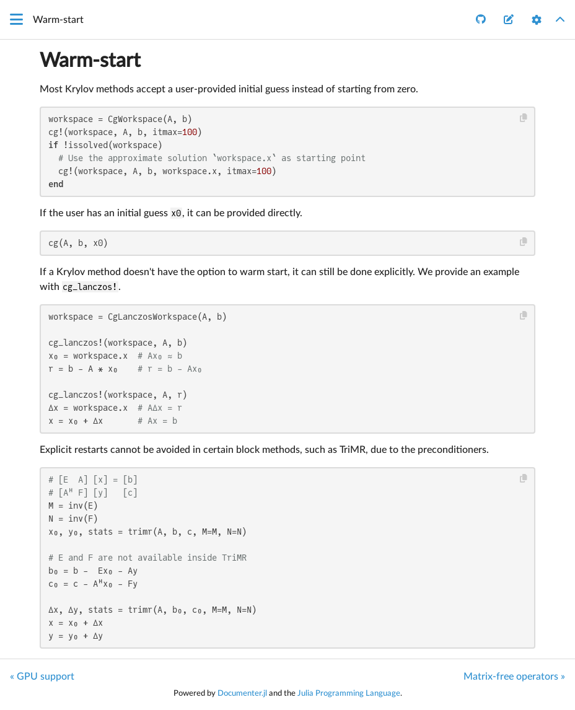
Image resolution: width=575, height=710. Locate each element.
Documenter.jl (242, 693)
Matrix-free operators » (514, 677)
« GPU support (42, 677)
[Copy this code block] (524, 118)
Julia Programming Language (348, 693)
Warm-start (90, 61)
